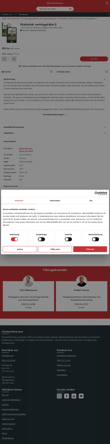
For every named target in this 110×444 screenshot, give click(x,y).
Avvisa (20, 249)
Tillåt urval (55, 249)
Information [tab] (55, 200)
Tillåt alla (90, 249)
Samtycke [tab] (19, 200)
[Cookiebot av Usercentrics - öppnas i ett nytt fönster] (96, 193)
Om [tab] (91, 200)
